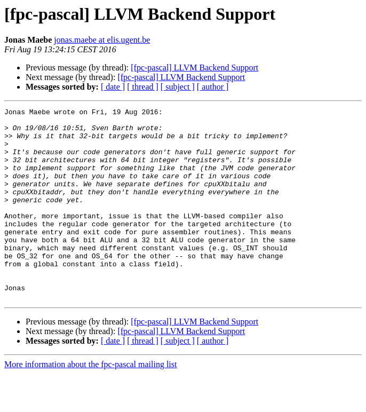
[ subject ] (178, 86)
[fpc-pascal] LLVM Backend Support (194, 67)
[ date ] (113, 86)
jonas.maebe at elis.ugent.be (102, 39)
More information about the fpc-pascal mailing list (90, 402)
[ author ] (213, 86)
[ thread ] (142, 86)
